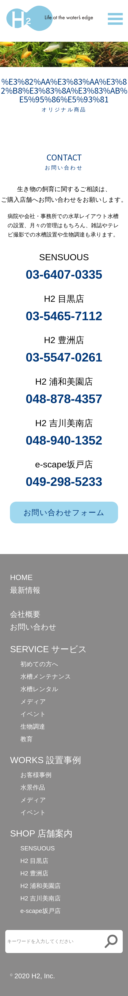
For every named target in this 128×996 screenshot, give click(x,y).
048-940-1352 (64, 440)
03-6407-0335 (64, 274)
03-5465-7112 (64, 316)
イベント (33, 714)
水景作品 (32, 787)
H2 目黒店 (34, 860)
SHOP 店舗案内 (41, 833)
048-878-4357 (64, 399)
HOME (21, 577)
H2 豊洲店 (34, 873)
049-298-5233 (64, 481)
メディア (33, 701)
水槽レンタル (39, 689)
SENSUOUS (37, 848)
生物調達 (32, 726)
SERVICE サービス (48, 649)
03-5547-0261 (64, 357)
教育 (26, 739)
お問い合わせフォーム (64, 512)
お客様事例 (35, 775)
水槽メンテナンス (45, 676)
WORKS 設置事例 (45, 760)
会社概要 (25, 614)
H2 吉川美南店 (40, 898)
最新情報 (25, 590)
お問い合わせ (33, 627)
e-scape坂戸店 (40, 911)
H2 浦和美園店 (40, 886)
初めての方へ (39, 664)
